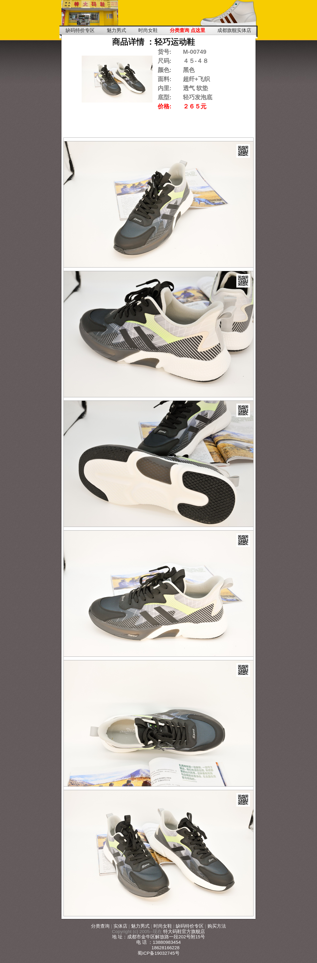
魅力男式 (140, 926)
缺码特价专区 (190, 926)
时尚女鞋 (162, 926)
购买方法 (216, 926)
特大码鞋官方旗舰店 (184, 931)
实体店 (120, 926)
